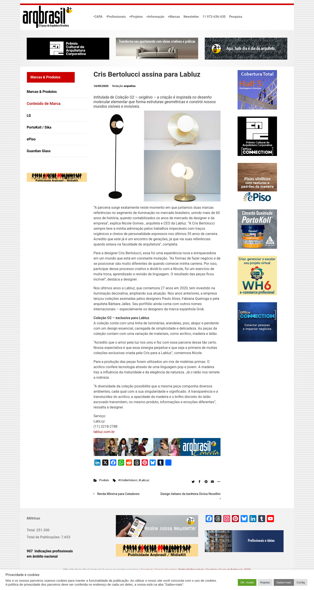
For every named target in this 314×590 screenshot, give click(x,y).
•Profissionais (116, 17)
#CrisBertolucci (127, 480)
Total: (31, 530)
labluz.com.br (104, 432)
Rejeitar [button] (265, 582)
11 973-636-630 (214, 17)
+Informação (155, 17)
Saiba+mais (283, 582)
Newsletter (191, 17)
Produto (104, 480)
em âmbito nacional (42, 556)
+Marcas (174, 17)
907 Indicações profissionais (50, 551)
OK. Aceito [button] (247, 582)
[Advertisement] (54, 230)
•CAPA (97, 17)
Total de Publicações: (44, 537)
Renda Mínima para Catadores (118, 494)
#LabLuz (144, 480)
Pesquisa (235, 17)
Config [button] (300, 582)
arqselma (129, 86)
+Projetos (136, 17)
